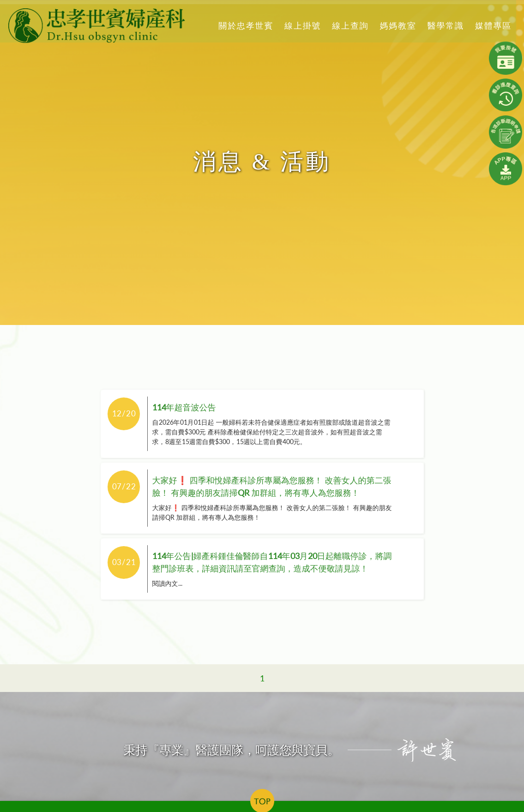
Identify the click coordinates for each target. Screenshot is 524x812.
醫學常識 (444, 25)
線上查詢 (349, 25)
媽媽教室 (396, 25)
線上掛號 (301, 25)
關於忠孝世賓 (244, 25)
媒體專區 (492, 25)
